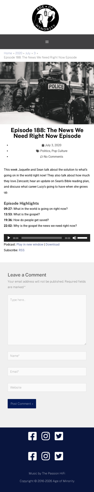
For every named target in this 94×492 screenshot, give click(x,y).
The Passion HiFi (53, 473)
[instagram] (47, 436)
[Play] (9, 238)
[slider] (41, 238)
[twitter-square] (60, 436)
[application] (47, 238)
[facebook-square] (34, 436)
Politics (45, 151)
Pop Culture (59, 151)
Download (52, 244)
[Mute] (74, 238)
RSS (22, 250)
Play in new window (29, 244)
